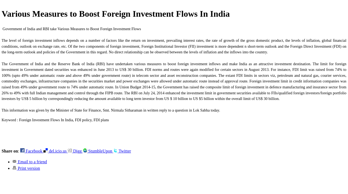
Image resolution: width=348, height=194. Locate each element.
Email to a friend (29, 162)
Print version (26, 168)
